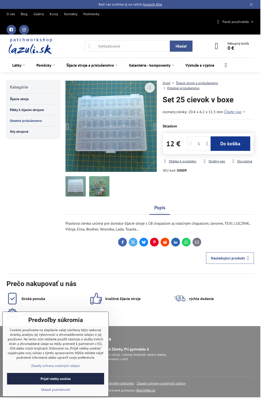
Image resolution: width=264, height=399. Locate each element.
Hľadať (181, 46)
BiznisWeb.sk (145, 390)
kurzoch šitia (152, 4)
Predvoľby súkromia (119, 383)
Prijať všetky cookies (56, 379)
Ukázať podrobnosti (55, 389)
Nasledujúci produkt (230, 258)
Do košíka (230, 143)
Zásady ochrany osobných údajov (161, 383)
